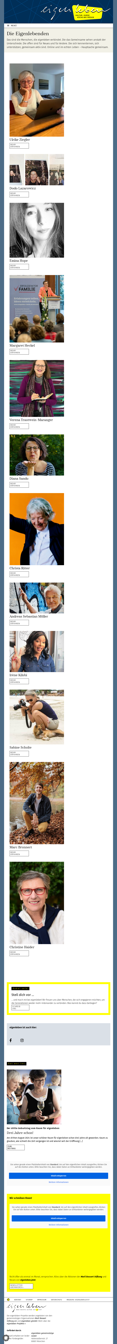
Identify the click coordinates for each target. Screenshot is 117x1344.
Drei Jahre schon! (20, 1133)
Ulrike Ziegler (20, 139)
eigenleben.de (58, 12)
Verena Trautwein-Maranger (31, 420)
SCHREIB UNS (16, 1007)
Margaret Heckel (22, 345)
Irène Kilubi (18, 675)
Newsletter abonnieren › (17, 1286)
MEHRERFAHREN (15, 145)
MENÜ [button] (14, 25)
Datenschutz (56, 1300)
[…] (81, 1141)
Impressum (41, 1300)
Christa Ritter (20, 568)
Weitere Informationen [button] (58, 1182)
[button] (6, 1338)
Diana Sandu (19, 478)
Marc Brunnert (21, 847)
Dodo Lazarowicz (23, 188)
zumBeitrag (12, 1147)
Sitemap (29, 1300)
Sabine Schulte (21, 747)
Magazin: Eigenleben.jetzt (78, 1300)
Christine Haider (22, 947)
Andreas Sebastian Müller (29, 616)
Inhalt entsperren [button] (58, 1176)
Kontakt (17, 1300)
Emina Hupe (19, 260)
